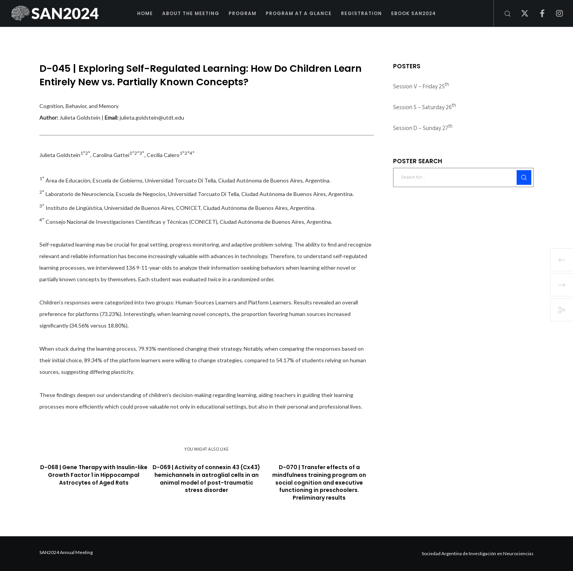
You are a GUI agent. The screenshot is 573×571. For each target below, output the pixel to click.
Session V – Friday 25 (421, 86)
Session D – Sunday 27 (423, 128)
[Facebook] (537, 13)
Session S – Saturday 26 (424, 107)
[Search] (502, 13)
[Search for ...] (463, 177)
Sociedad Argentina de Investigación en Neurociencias (478, 553)
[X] (520, 13)
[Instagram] (554, 13)
